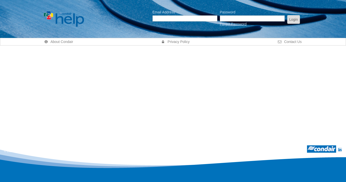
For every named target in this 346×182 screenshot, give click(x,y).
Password (227, 12)
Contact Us (290, 41)
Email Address (163, 12)
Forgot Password (233, 24)
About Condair (58, 41)
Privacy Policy (175, 41)
